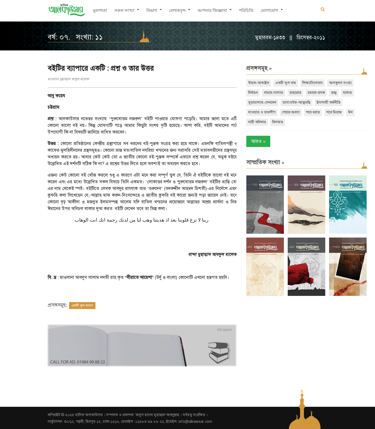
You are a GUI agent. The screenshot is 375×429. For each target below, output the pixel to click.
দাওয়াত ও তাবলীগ (259, 112)
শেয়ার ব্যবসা (288, 112)
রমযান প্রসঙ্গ (314, 92)
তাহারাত (293, 92)
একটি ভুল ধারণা (82, 305)
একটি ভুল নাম (283, 83)
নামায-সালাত (271, 92)
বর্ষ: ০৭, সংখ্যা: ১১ (75, 37)
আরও (256, 141)
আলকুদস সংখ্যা (338, 83)
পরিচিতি (246, 10)
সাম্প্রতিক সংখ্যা (263, 162)
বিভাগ (151, 10)
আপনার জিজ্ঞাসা (212, 10)
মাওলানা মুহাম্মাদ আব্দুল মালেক (68, 79)
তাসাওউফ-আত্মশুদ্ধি (294, 102)
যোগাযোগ (269, 10)
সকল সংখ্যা (124, 10)
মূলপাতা (100, 10)
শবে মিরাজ (331, 112)
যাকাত (345, 92)
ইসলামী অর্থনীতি (326, 102)
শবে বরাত (310, 112)
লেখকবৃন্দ (177, 10)
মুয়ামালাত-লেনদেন (260, 102)
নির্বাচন (250, 92)
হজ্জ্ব (331, 92)
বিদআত (275, 122)
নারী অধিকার (255, 122)
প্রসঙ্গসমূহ (257, 68)
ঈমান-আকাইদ (256, 83)
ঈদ (348, 112)
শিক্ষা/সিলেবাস (310, 83)
